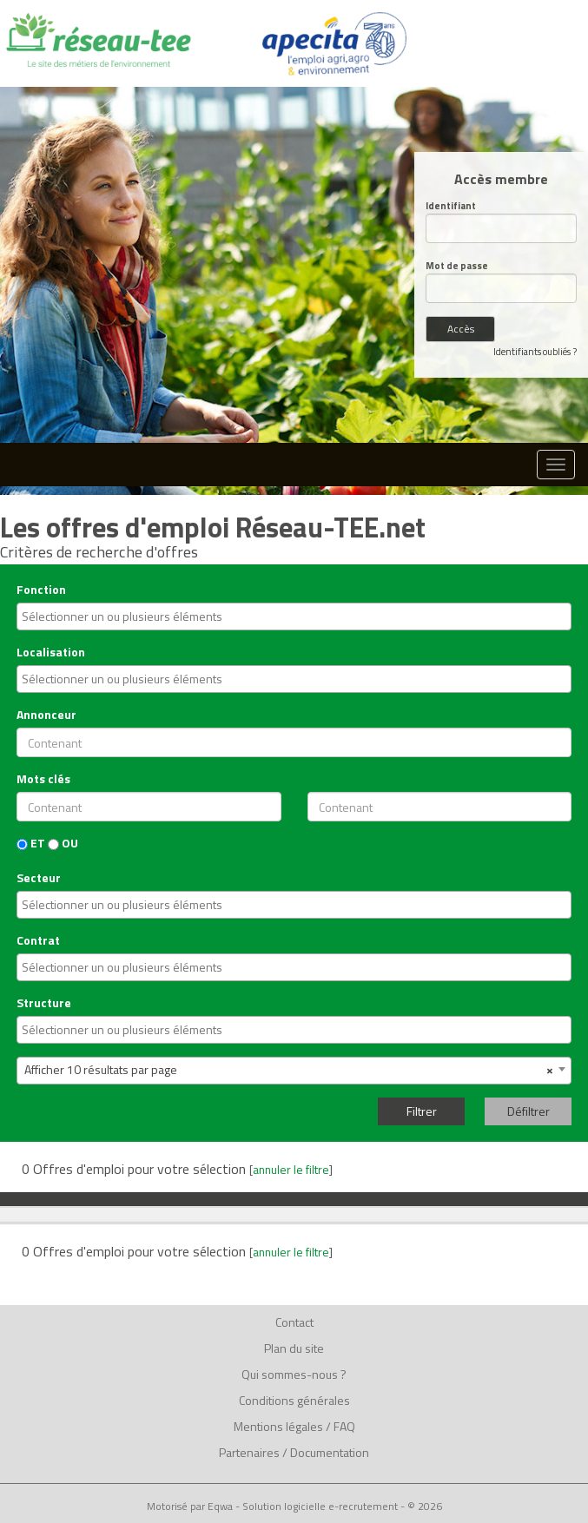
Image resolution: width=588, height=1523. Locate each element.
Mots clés (43, 779)
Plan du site (294, 1348)
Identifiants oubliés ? (535, 352)
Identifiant (451, 206)
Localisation (51, 652)
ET (31, 843)
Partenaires (249, 1452)
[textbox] (296, 616)
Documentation (329, 1452)
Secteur (39, 878)
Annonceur (46, 714)
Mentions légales (278, 1426)
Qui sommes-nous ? (294, 1374)
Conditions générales (294, 1400)
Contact (294, 1322)
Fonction (41, 589)
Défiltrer (528, 1111)
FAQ (344, 1426)
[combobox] (294, 616)
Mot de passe (457, 266)
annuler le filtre (291, 1169)
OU (63, 843)
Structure (44, 1003)
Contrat (38, 940)
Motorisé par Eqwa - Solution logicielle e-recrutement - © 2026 (294, 1506)
